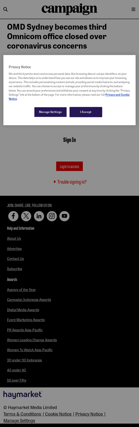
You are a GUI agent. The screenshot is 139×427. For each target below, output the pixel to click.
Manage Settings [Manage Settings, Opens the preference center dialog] (50, 112)
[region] (69, 90)
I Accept (86, 112)
